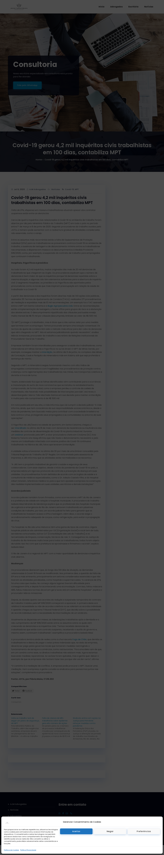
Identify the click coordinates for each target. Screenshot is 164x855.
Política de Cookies (11, 850)
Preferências (144, 831)
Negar (110, 831)
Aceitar (76, 831)
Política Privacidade (28, 850)
